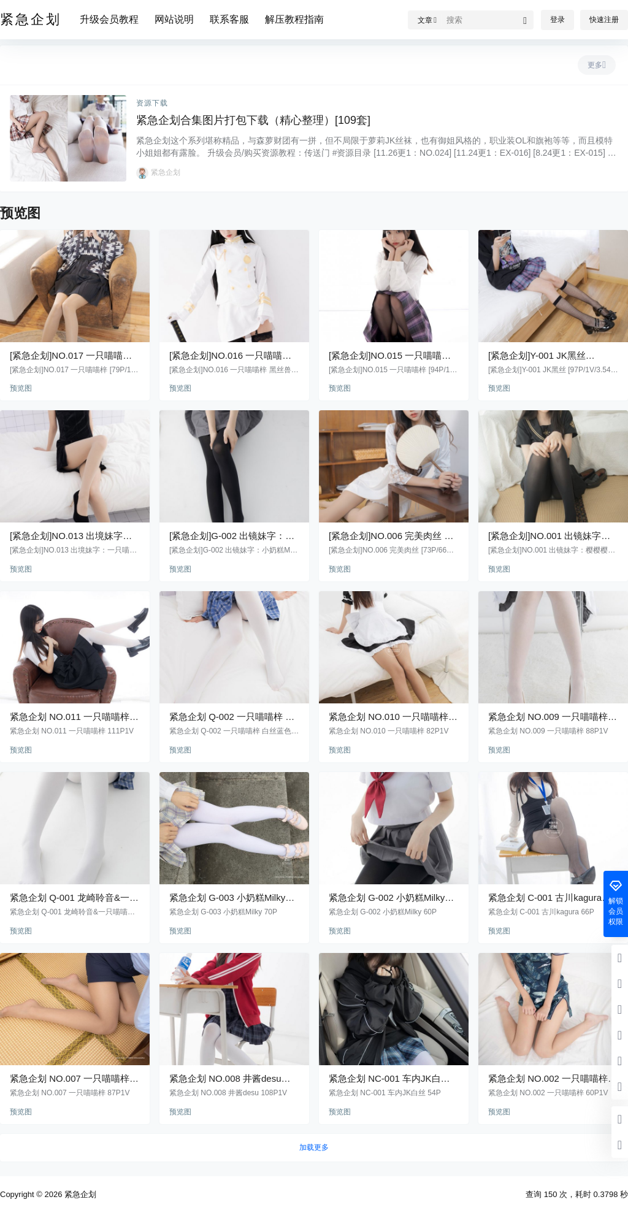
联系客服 (229, 19)
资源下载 (152, 103)
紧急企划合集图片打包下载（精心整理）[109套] (253, 120)
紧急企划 (79, 1194)
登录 (557, 19)
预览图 (21, 388)
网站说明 (174, 19)
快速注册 (604, 19)
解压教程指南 (294, 19)
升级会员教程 (109, 19)
